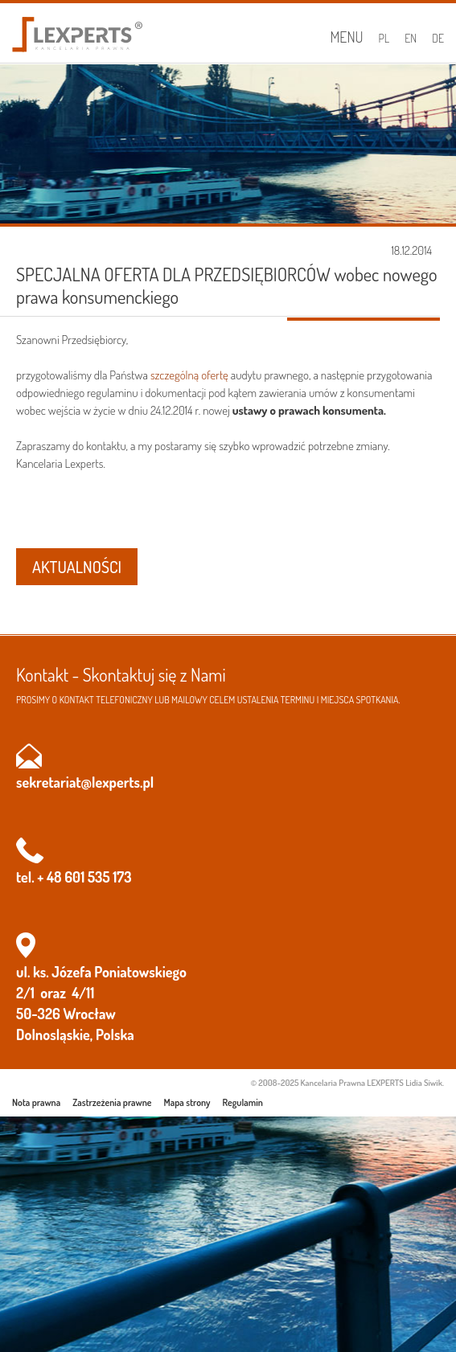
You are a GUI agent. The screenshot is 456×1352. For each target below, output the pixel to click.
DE (438, 38)
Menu (346, 37)
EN (411, 38)
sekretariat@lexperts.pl (85, 782)
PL (384, 38)
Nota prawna (36, 1102)
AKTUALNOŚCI (76, 566)
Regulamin (243, 1102)
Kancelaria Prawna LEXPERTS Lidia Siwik (371, 1082)
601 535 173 (97, 877)
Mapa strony (187, 1102)
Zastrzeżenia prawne (111, 1102)
